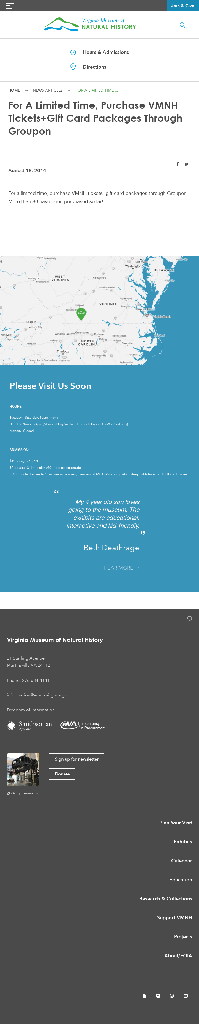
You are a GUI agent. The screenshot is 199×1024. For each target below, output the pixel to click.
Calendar (181, 861)
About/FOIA (178, 955)
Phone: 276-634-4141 (28, 680)
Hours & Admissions (99, 52)
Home (14, 90)
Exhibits (183, 842)
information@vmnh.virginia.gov (38, 695)
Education (180, 880)
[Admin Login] (184, 619)
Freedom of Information (31, 709)
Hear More (121, 567)
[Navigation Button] (10, 6)
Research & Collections (165, 899)
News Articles (48, 90)
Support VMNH (174, 917)
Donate (62, 774)
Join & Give (182, 5)
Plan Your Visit (175, 823)
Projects (183, 936)
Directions (88, 66)
